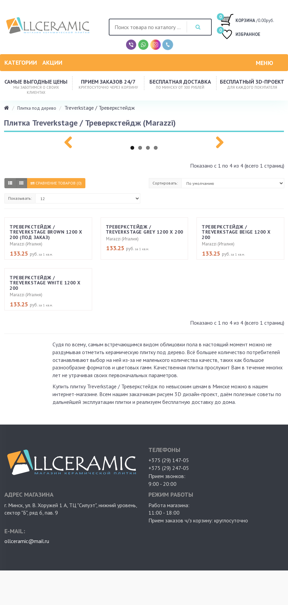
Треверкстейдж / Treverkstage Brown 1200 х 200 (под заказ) (45, 232)
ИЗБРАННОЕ (240, 35)
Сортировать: (165, 183)
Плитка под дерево (36, 108)
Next (217, 141)
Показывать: (20, 198)
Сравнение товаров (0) (56, 183)
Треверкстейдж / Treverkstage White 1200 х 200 (45, 283)
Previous (71, 141)
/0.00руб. (247, 19)
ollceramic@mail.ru (26, 541)
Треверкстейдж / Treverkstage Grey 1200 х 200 (144, 229)
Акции (52, 62)
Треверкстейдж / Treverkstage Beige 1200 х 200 (236, 232)
